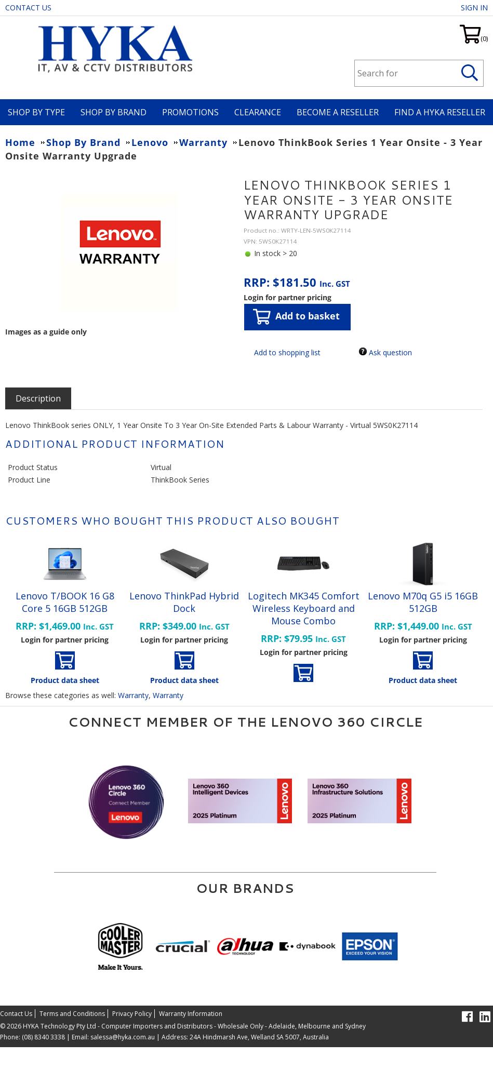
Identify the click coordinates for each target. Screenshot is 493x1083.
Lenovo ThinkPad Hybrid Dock (184, 602)
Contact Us (28, 7)
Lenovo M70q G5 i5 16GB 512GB (423, 602)
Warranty (133, 695)
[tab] (38, 398)
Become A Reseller (338, 112)
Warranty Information (190, 1013)
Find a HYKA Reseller (439, 112)
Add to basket (296, 317)
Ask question (390, 352)
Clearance (257, 112)
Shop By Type (36, 112)
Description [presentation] (38, 398)
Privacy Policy (132, 1013)
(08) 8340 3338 (43, 1037)
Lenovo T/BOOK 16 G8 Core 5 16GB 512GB (65, 602)
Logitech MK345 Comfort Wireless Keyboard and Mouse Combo (303, 608)
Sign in (474, 7)
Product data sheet (65, 680)
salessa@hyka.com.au (122, 1037)
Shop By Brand (113, 112)
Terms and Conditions (72, 1013)
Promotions (190, 112)
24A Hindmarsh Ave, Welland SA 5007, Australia (258, 1037)
